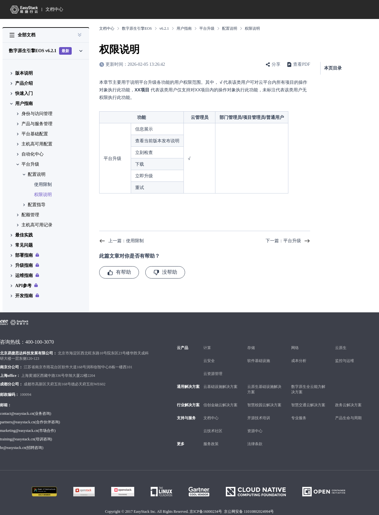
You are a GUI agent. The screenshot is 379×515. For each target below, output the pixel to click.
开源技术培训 (258, 418)
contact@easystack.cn (16, 413)
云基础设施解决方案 (220, 386)
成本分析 (298, 361)
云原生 (340, 348)
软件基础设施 (258, 361)
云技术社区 (212, 431)
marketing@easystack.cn (19, 430)
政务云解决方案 (348, 405)
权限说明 (43, 194)
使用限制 (43, 184)
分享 (276, 64)
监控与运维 (344, 361)
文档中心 (54, 9)
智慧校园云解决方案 (264, 405)
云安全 (209, 361)
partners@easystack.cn (17, 422)
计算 (207, 348)
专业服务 (298, 418)
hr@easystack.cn (13, 447)
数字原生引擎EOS (137, 28)
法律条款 (254, 444)
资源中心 (254, 431)
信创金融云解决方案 (220, 405)
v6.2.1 (164, 28)
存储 (251, 348)
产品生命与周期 (348, 418)
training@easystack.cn (17, 439)
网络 (295, 348)
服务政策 (211, 444)
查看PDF (301, 64)
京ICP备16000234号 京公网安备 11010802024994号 (232, 511)
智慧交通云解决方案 (308, 405)
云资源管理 (212, 373)
